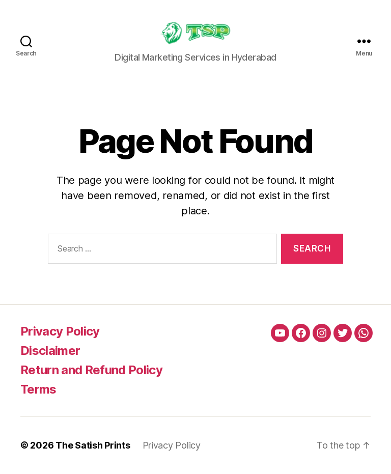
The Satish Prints (92, 445)
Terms (38, 389)
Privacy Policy (60, 331)
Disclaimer (50, 350)
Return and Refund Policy (91, 370)
